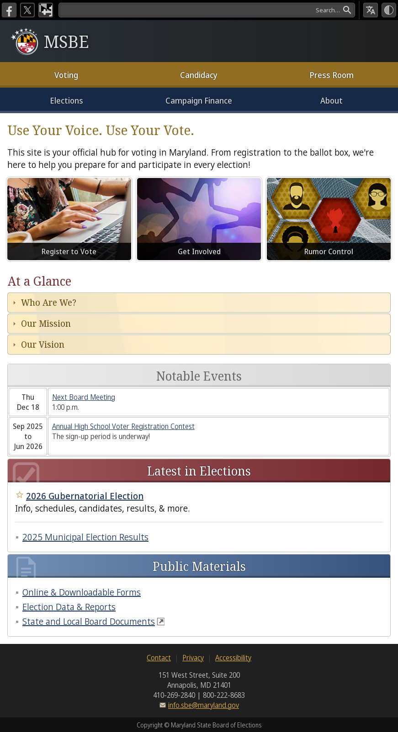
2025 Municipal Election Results (85, 537)
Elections (66, 100)
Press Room (331, 74)
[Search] (206, 10)
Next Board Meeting (83, 397)
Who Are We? (48, 302)
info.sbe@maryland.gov (203, 705)
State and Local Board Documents (88, 621)
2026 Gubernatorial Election (84, 496)
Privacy (193, 658)
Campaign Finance (198, 100)
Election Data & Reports (69, 607)
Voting (66, 74)
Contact (159, 658)
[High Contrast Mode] (389, 10)
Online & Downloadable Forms (81, 592)
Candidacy (199, 74)
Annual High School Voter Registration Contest (123, 426)
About (331, 100)
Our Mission (46, 323)
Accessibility (233, 658)
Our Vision (42, 344)
